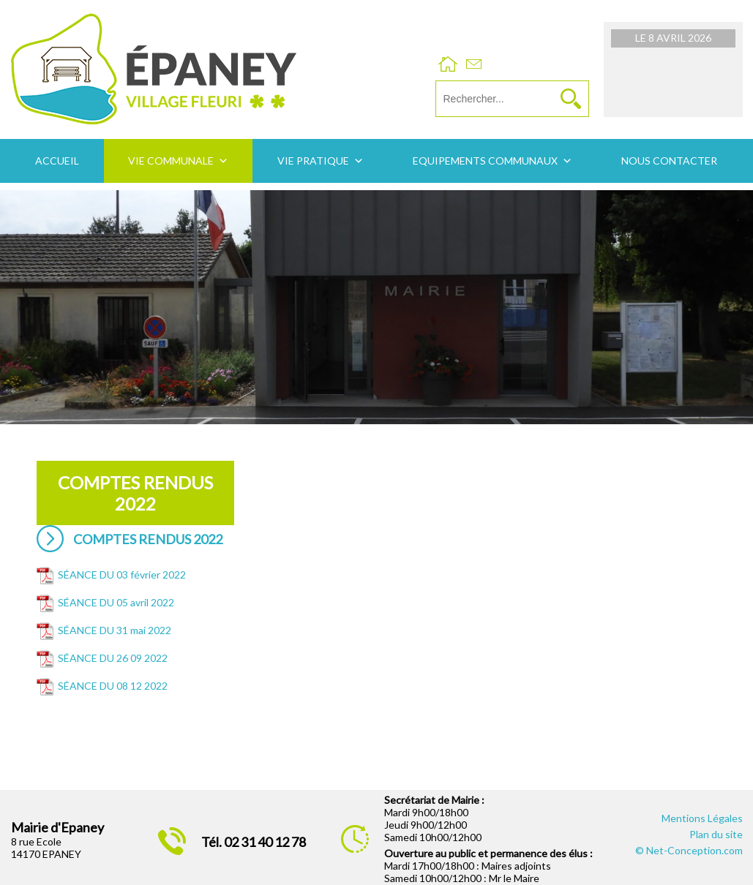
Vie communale (171, 160)
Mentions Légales (702, 818)
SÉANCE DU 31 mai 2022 (114, 630)
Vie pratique (313, 160)
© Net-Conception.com (689, 850)
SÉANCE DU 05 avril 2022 (116, 602)
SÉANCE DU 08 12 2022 (113, 685)
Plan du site (716, 834)
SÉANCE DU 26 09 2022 (113, 658)
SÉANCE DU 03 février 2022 (122, 574)
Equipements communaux (485, 160)
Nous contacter (669, 160)
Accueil (57, 160)
